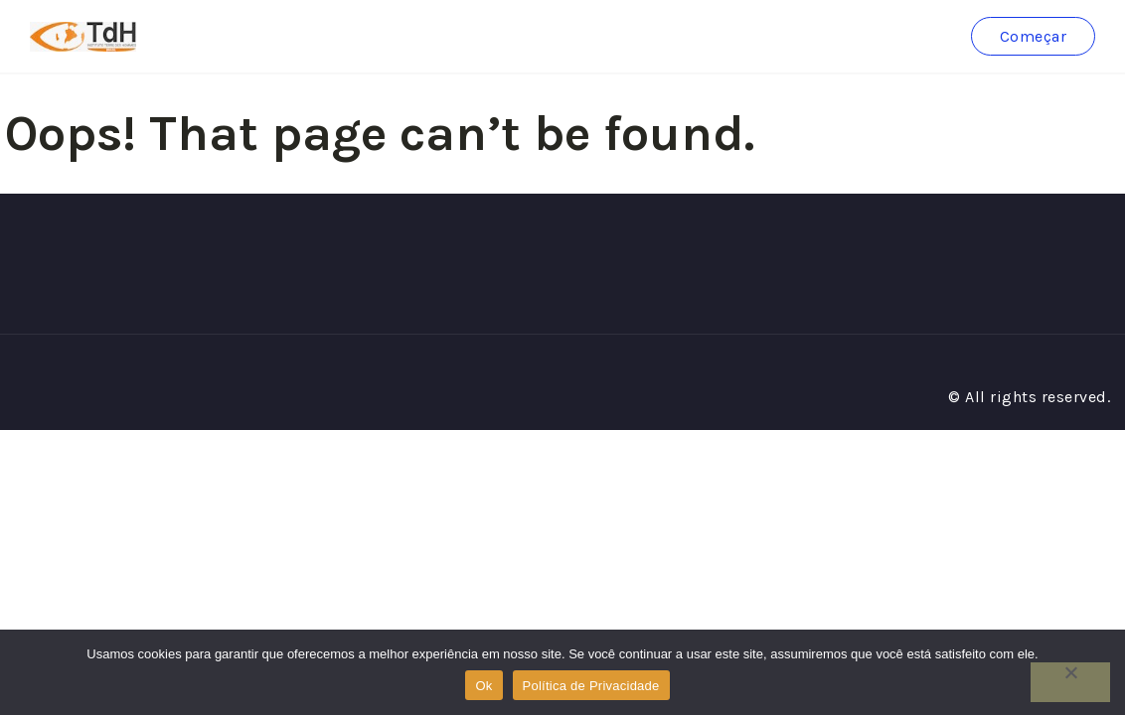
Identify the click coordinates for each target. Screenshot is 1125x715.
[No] (1070, 682)
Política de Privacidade (591, 685)
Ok (483, 685)
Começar (1033, 36)
